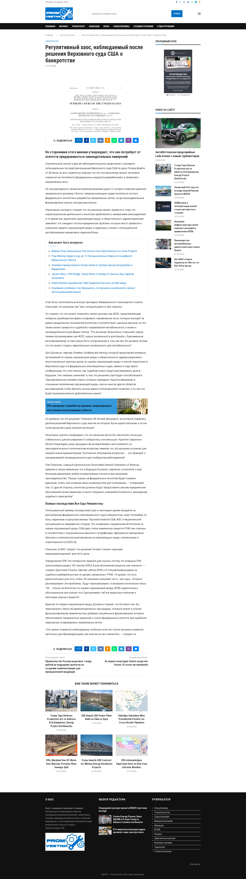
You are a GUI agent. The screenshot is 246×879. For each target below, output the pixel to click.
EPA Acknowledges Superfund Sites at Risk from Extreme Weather (131, 764)
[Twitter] (180, 2)
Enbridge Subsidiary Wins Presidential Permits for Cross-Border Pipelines (131, 719)
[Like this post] (80, 140)
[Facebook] (176, 2)
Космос (63, 26)
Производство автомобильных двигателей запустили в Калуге (187, 245)
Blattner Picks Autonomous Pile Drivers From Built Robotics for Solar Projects (94, 251)
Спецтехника (121, 26)
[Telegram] (196, 2)
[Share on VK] (100, 140)
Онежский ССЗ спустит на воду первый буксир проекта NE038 (186, 190)
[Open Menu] (199, 13)
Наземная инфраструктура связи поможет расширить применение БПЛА (186, 226)
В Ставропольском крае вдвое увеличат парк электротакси (129, 831)
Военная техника (163, 842)
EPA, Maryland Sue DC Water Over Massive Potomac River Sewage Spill (61, 764)
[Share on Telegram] (121, 140)
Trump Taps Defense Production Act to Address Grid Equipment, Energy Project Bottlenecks (186, 172)
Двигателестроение (164, 838)
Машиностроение (163, 821)
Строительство (67, 35)
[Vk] (188, 2)
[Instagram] (184, 2)
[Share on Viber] (128, 140)
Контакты (195, 864)
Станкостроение (143, 26)
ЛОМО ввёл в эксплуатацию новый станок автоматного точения (185, 207)
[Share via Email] (136, 140)
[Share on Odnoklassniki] (107, 140)
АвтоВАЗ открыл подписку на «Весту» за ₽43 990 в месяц (186, 262)
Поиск (177, 13)
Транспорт (78, 26)
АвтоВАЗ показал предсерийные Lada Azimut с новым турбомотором (177, 154)
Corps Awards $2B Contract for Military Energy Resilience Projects (96, 764)
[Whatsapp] (192, 2)
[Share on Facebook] (86, 140)
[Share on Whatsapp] (114, 140)
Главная (50, 26)
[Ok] (200, 2)
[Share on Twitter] (93, 140)
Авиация (94, 26)
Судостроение (165, 26)
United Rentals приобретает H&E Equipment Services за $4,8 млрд (88, 283)
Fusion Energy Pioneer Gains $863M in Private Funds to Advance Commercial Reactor (128, 819)
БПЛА (106, 26)
